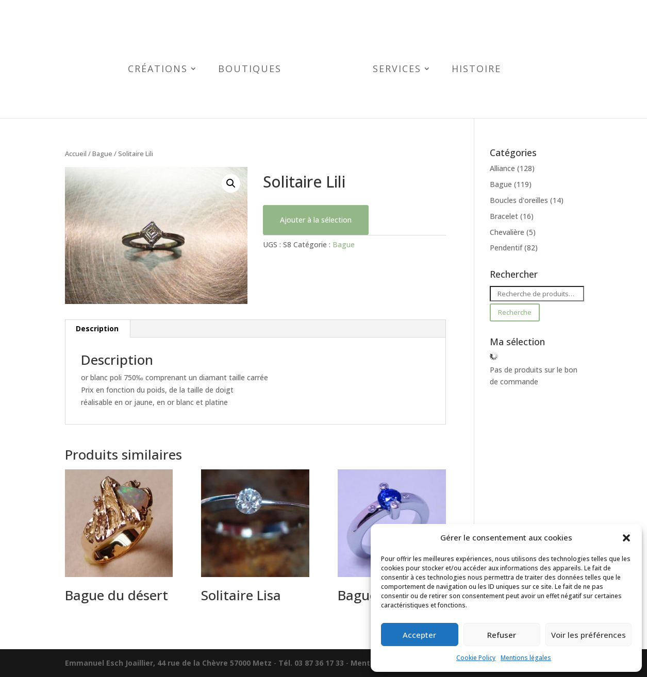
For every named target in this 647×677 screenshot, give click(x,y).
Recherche (514, 312)
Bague (102, 153)
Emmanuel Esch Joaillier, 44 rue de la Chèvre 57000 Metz (168, 663)
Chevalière (507, 232)
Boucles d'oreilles (519, 200)
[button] (626, 538)
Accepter (419, 635)
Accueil (76, 153)
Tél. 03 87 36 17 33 (311, 663)
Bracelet (504, 216)
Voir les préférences (588, 635)
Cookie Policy (475, 657)
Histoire (476, 70)
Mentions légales (526, 657)
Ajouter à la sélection (316, 220)
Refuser (501, 635)
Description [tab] (97, 328)
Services (397, 70)
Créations (158, 70)
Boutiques (249, 70)
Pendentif (506, 247)
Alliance (502, 168)
